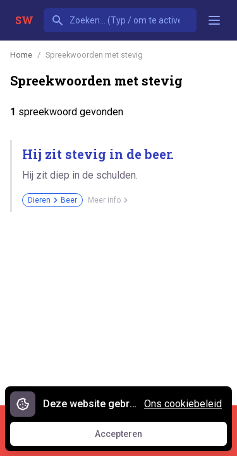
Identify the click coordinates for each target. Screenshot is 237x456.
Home (21, 55)
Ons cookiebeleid (183, 404)
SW (24, 20)
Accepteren (130, 437)
